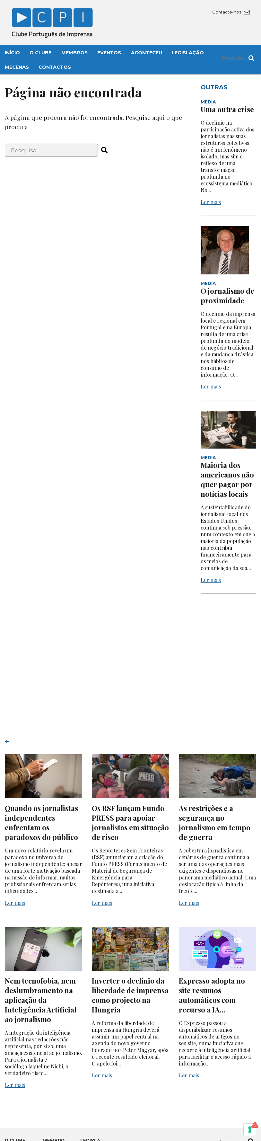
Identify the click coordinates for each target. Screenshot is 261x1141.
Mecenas (17, 67)
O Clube (40, 53)
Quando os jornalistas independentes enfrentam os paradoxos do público (41, 822)
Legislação (188, 53)
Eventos (109, 53)
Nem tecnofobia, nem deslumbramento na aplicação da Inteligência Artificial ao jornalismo (40, 1000)
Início (12, 53)
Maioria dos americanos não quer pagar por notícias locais (227, 479)
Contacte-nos (231, 11)
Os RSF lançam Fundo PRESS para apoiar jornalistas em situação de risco (130, 822)
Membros (74, 53)
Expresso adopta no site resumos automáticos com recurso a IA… (212, 995)
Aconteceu (146, 53)
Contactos (55, 67)
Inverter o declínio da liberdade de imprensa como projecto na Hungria (130, 995)
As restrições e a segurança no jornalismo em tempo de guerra (214, 822)
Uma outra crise (227, 109)
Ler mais (211, 202)
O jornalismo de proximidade (227, 295)
